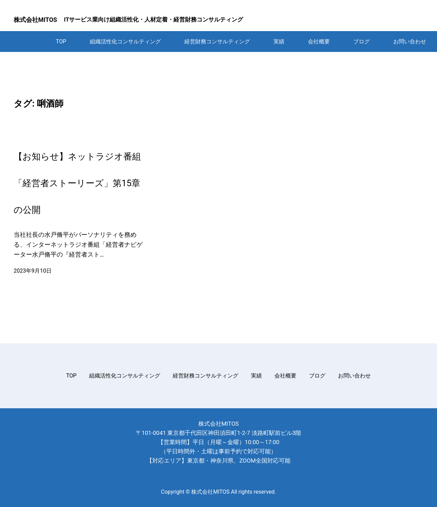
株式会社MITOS (35, 19)
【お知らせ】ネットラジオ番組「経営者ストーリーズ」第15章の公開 (77, 183)
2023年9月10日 (33, 271)
